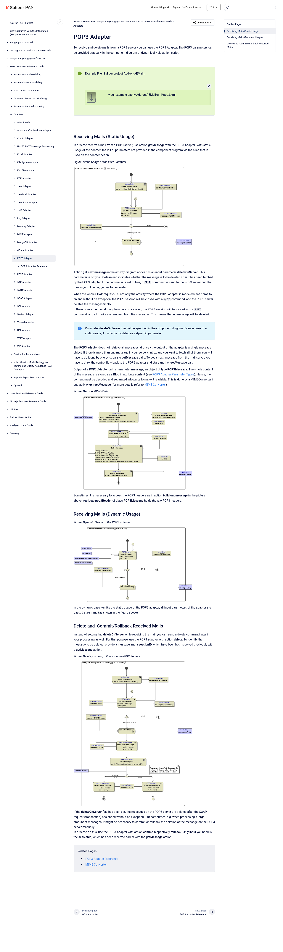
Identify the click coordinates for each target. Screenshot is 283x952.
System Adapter (25, 314)
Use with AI (203, 22)
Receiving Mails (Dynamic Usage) (245, 37)
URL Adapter (24, 330)
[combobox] (250, 7)
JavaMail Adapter (26, 194)
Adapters (18, 114)
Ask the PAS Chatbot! (21, 23)
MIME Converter (155, 384)
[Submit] (228, 7)
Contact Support (160, 7)
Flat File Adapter (26, 170)
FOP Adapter (24, 178)
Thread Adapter (25, 322)
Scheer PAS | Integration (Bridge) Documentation (109, 21)
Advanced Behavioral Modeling (30, 98)
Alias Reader (24, 122)
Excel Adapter (24, 154)
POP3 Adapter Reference (34, 266)
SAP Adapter (24, 282)
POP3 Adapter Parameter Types (173, 374)
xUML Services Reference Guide (27, 66)
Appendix (19, 385)
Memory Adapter (26, 226)
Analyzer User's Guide (21, 425)
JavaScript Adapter (27, 202)
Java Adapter (24, 186)
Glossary (15, 433)
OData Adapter (25, 250)
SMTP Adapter (25, 290)
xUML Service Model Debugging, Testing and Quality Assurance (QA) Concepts (33, 366)
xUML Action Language (26, 90)
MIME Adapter (25, 234)
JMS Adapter (24, 210)
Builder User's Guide (20, 417)
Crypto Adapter (25, 138)
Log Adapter (23, 218)
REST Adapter (24, 274)
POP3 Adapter (25, 258)
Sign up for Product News (187, 7)
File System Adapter (28, 162)
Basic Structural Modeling (27, 74)
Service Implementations (27, 354)
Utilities (14, 409)
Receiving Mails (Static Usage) (243, 31)
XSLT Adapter (24, 338)
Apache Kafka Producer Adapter (34, 130)
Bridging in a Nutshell (21, 42)
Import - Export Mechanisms (29, 377)
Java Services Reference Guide (26, 393)
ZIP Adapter (23, 346)
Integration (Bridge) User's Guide (27, 58)
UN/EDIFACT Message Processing (35, 146)
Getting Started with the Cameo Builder (31, 50)
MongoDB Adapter (27, 242)
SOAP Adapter (25, 298)
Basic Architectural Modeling (29, 106)
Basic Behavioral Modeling (28, 82)
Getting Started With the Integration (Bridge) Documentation (29, 33)
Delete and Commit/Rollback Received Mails (247, 45)
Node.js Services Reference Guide (28, 401)
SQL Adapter (24, 306)
